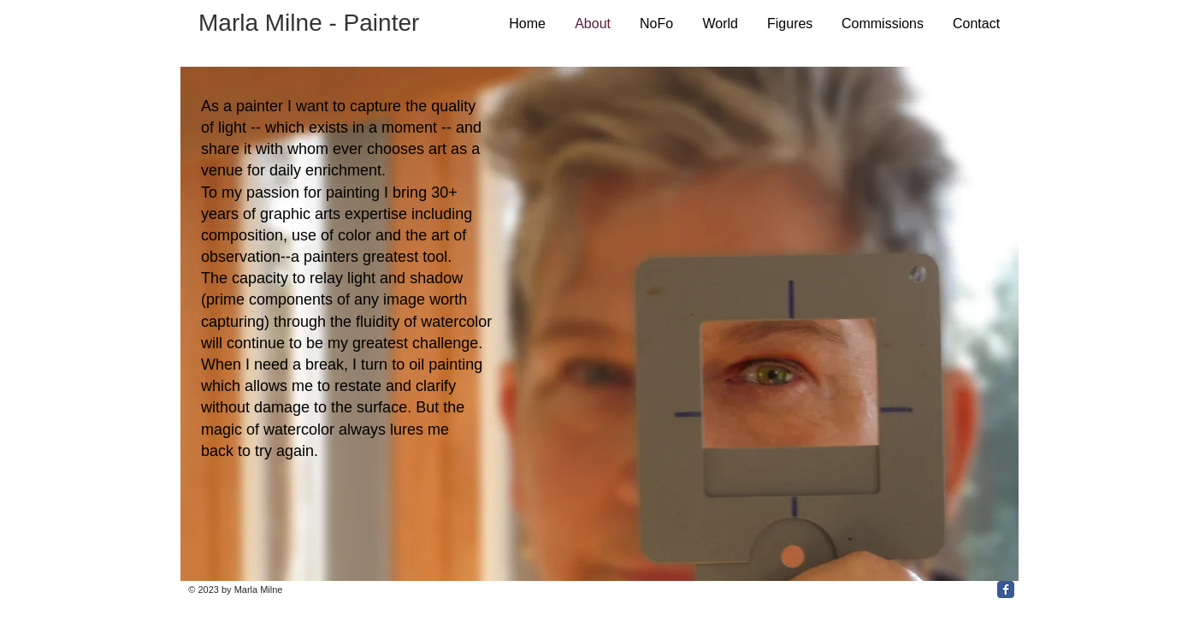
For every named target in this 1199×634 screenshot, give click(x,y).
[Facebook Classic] (1005, 589)
